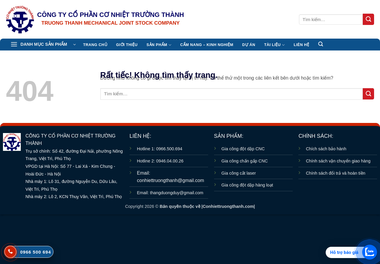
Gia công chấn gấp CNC (244, 161)
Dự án (248, 44)
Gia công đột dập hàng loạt (247, 185)
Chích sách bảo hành (326, 148)
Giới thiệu (126, 44)
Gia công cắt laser (238, 173)
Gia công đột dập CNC (243, 148)
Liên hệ (301, 44)
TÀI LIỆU (274, 45)
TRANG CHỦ (95, 44)
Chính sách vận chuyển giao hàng (338, 161)
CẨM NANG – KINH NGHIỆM (206, 44)
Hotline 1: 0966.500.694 (159, 148)
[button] (43, 44)
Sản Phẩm (159, 45)
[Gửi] (368, 19)
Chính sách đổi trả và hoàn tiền (335, 173)
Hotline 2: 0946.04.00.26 (160, 161)
